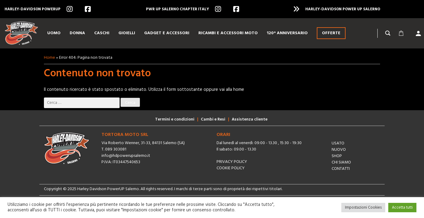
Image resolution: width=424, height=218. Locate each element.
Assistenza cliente (249, 119)
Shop (337, 156)
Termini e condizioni (174, 119)
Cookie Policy (231, 168)
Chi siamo (341, 162)
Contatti (341, 168)
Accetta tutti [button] (402, 207)
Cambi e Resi (213, 119)
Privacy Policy (232, 161)
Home (49, 57)
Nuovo (339, 149)
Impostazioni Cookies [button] (363, 207)
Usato (338, 143)
